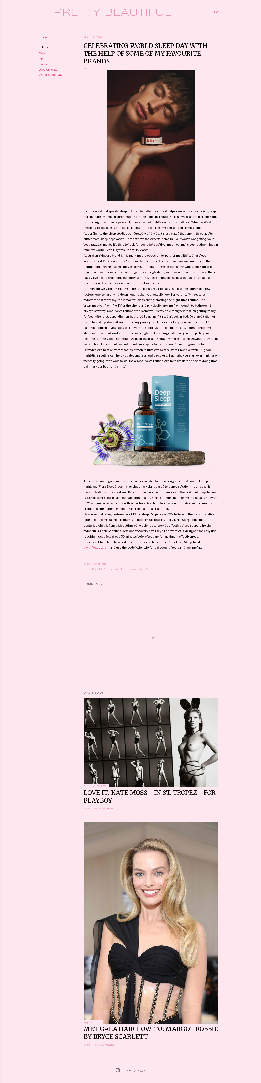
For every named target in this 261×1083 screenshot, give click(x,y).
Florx (42, 53)
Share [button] (43, 37)
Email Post (99, 563)
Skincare (45, 64)
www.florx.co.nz (95, 547)
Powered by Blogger (130, 1070)
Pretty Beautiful (112, 13)
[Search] (216, 12)
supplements (48, 69)
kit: (41, 59)
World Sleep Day (50, 75)
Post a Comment (103, 808)
